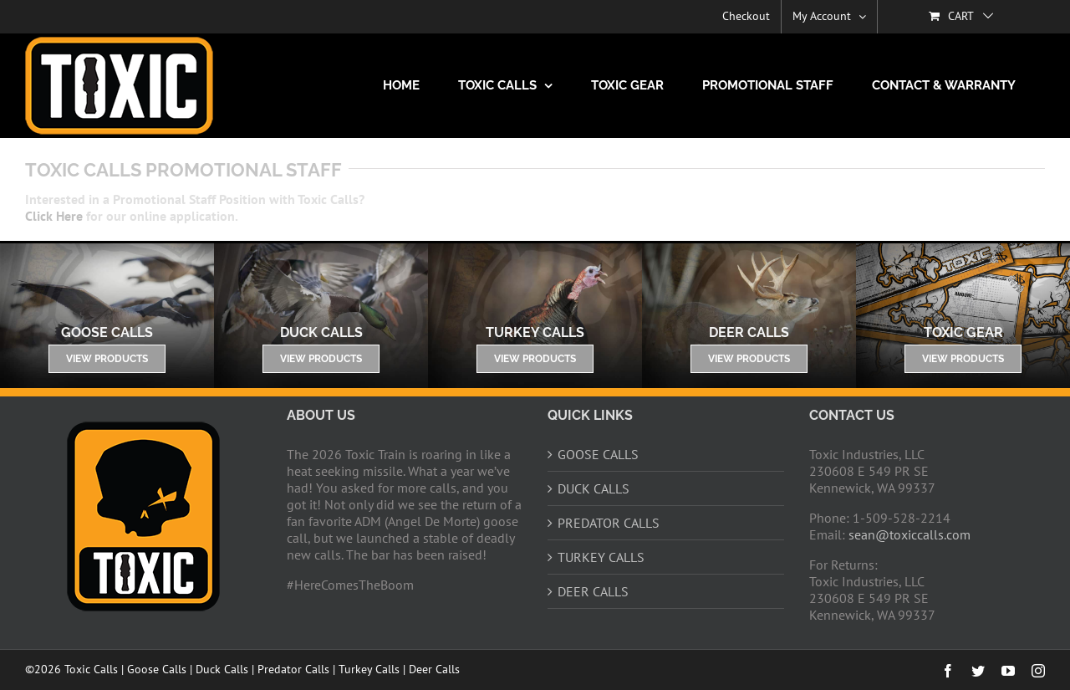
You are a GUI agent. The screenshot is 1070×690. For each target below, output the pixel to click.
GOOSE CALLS (598, 454)
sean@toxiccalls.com (909, 534)
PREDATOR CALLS (609, 522)
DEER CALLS (593, 591)
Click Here (54, 215)
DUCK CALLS (593, 488)
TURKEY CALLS (601, 557)
